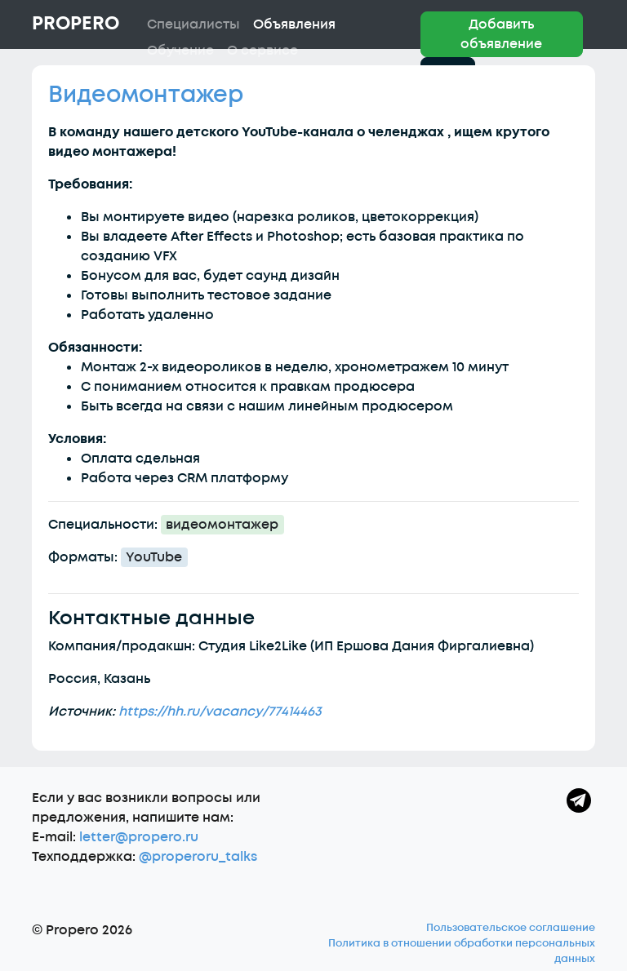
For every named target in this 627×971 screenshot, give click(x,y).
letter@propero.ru (138, 837)
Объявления (294, 24)
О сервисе (262, 51)
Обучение (180, 51)
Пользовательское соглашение (510, 927)
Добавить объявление (501, 34)
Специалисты (193, 24)
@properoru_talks (198, 857)
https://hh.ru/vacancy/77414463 (220, 711)
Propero (75, 24)
